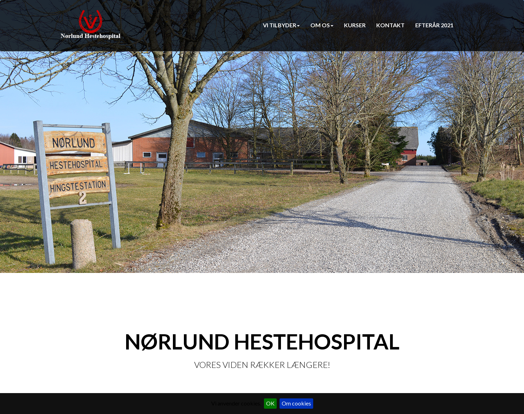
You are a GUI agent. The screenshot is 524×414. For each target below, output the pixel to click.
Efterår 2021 (434, 25)
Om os (321, 25)
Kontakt (390, 25)
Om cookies (296, 403)
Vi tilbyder (281, 25)
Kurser (355, 25)
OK (270, 403)
